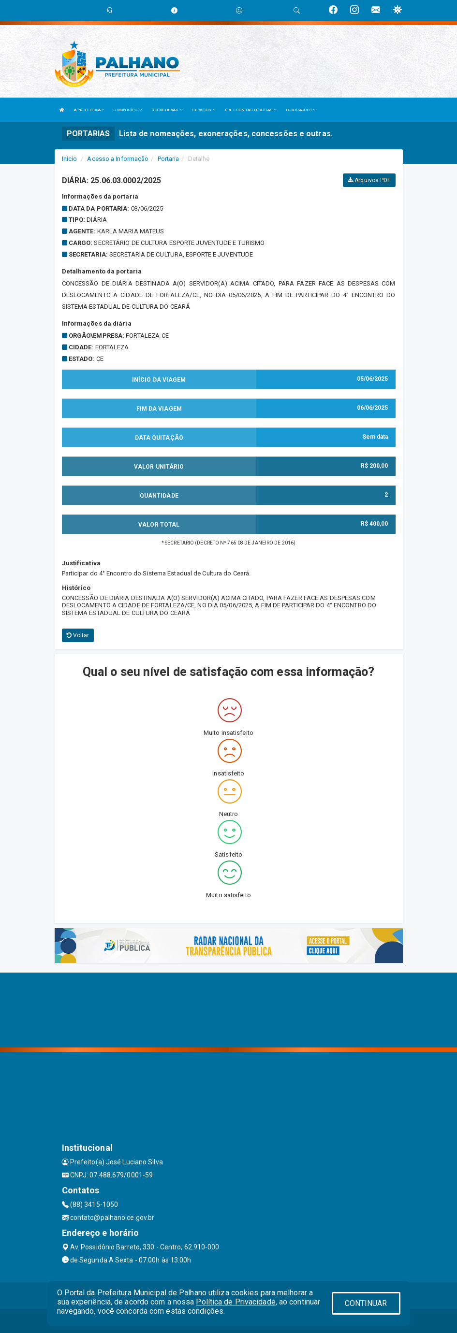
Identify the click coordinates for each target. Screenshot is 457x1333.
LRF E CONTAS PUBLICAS (250, 110)
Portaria (168, 158)
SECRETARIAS (166, 110)
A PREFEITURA (89, 110)
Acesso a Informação (117, 158)
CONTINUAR (366, 1303)
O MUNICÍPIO (128, 110)
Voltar (78, 635)
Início (69, 158)
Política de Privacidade (235, 1301)
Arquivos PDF (369, 180)
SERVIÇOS (203, 110)
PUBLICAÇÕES (300, 110)
